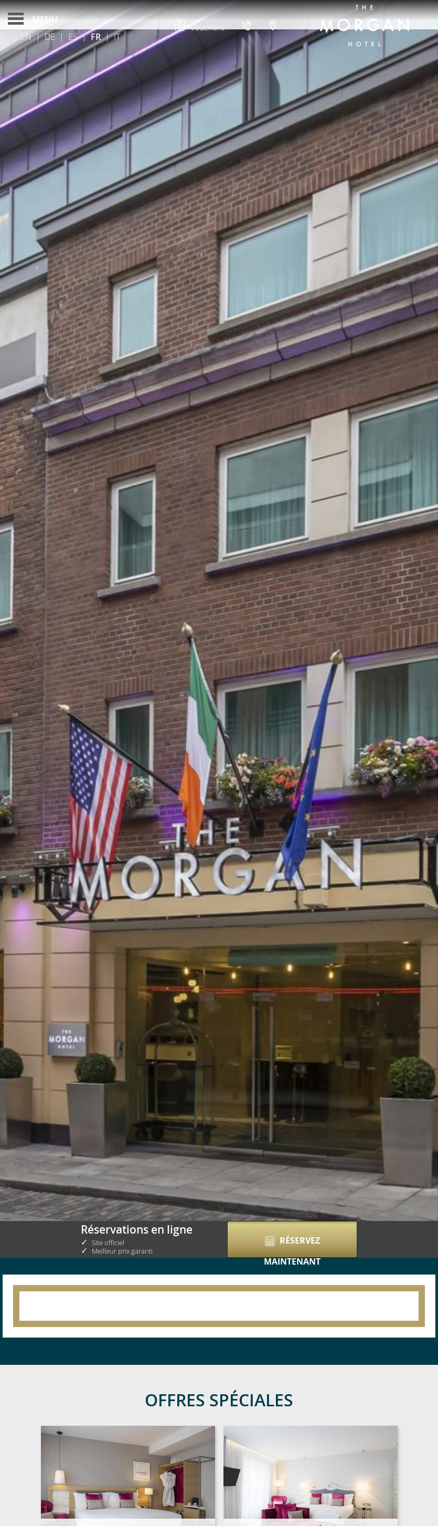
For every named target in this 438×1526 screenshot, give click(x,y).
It (117, 37)
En (25, 37)
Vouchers (199, 27)
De (50, 37)
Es (73, 37)
